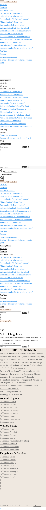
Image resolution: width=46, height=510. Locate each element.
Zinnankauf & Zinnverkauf (10, 42)
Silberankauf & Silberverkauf (11, 16)
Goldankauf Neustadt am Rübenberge (15, 441)
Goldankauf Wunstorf (8, 474)
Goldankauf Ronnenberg (9, 447)
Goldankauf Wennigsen (9, 471)
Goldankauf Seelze (7, 457)
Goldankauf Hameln (8, 477)
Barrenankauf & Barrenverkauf (12, 25)
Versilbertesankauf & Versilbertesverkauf (16, 39)
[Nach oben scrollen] (0, 508)
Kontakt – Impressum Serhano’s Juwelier (16, 60)
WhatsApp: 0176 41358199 (11, 394)
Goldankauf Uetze (7, 465)
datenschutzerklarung (8, 57)
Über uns (3, 8)
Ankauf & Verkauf (7, 10)
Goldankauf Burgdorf (8, 432)
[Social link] (0, 480)
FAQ (2, 63)
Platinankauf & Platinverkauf (11, 34)
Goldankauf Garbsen (8, 402)
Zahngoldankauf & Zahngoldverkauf (14, 28)
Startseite (3, 5)
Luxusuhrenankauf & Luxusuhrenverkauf (16, 48)
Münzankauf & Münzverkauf (11, 22)
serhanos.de (37, 506)
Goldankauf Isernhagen (9, 413)
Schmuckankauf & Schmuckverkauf (14, 19)
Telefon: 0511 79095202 (9, 389)
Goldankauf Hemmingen (10, 410)
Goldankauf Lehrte (7, 438)
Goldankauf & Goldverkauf (11, 13)
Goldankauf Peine (7, 429)
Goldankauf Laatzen (8, 416)
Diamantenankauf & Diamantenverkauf (15, 31)
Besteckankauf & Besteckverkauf (13, 45)
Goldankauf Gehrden (8, 404)
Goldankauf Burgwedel (9, 435)
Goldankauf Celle (7, 422)
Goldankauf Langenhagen (10, 419)
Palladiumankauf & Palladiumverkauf (15, 37)
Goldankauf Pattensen (8, 444)
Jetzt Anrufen (5, 144)
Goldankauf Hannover (9, 407)
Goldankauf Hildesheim (9, 450)
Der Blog (3, 51)
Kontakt (3, 54)
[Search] (28, 147)
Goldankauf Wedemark (9, 468)
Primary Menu (5, 80)
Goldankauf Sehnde (8, 460)
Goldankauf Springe (8, 463)
